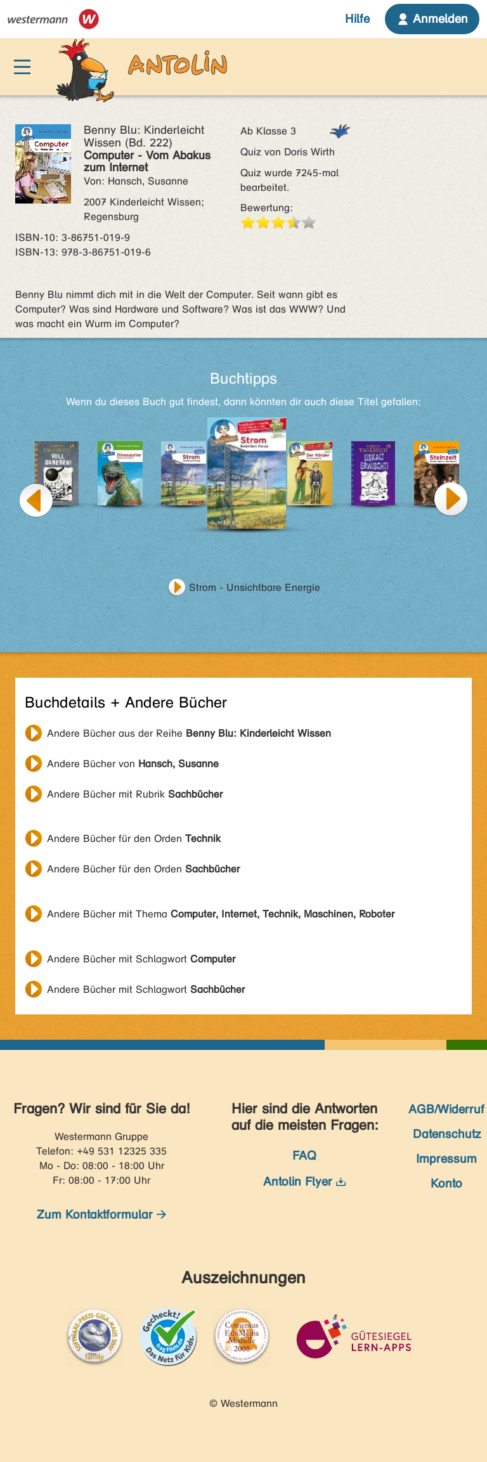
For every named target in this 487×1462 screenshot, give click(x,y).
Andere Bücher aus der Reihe (189, 733)
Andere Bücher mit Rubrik (135, 794)
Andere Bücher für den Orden (134, 838)
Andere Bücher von (133, 764)
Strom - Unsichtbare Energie (254, 587)
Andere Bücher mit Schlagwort (141, 959)
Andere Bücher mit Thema (220, 914)
